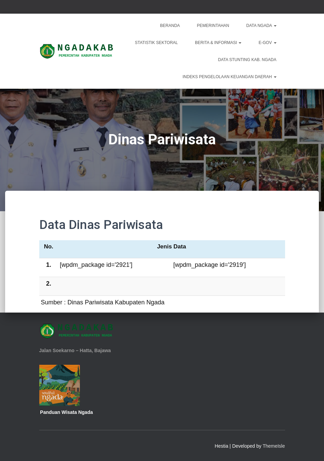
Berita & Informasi (218, 42)
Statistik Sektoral (156, 42)
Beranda (170, 25)
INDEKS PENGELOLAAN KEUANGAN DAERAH (230, 76)
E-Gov (267, 42)
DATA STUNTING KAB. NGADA (247, 59)
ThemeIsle (274, 446)
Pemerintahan (213, 25)
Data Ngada (261, 25)
